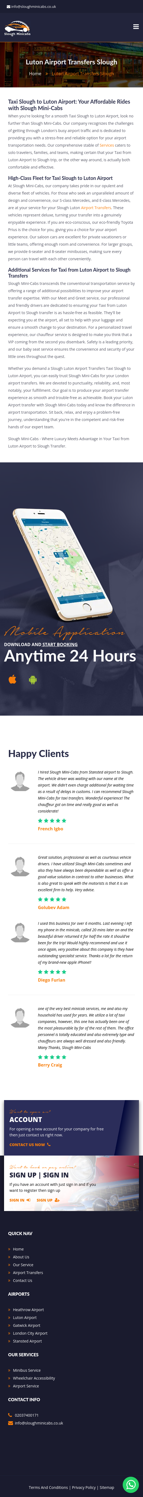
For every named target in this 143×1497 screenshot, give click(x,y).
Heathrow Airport (28, 1309)
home (35, 74)
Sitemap (107, 1487)
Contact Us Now (30, 1144)
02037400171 (27, 1415)
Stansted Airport (27, 1341)
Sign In (19, 1200)
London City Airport (30, 1333)
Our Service (23, 1264)
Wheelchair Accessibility (34, 1378)
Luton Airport (25, 1317)
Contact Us (22, 1280)
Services (107, 145)
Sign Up (48, 1200)
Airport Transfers (96, 207)
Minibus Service (27, 1370)
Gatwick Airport (26, 1325)
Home (18, 1249)
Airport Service (26, 1386)
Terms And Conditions (48, 1487)
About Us (21, 1256)
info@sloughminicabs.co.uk (33, 6)
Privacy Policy (84, 1487)
